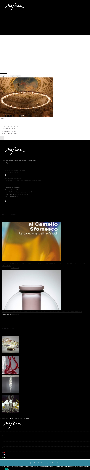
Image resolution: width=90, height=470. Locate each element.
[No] (8, 469)
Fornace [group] (5, 440)
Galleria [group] (5, 437)
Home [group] (5, 432)
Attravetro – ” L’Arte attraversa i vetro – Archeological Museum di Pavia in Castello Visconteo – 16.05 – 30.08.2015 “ (42, 312)
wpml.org (45, 462)
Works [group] (5, 435)
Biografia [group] (5, 442)
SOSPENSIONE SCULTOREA (10, 76)
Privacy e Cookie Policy (16, 418)
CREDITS (26, 418)
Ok (6, 469)
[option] (45, 345)
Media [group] (5, 445)
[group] (4, 452)
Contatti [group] (5, 450)
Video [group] (5, 447)
